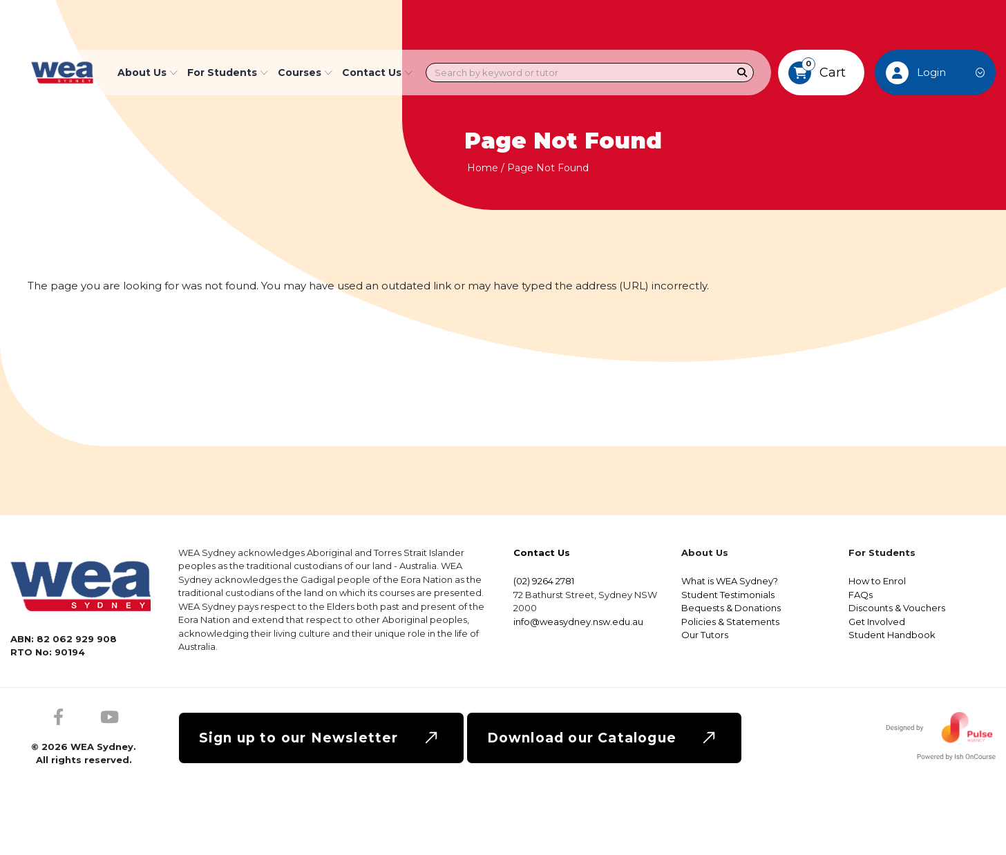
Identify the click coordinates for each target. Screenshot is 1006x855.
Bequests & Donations (731, 607)
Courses (305, 72)
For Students (227, 72)
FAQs (860, 594)
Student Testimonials (728, 594)
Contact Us (377, 72)
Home (482, 168)
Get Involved (876, 621)
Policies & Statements (730, 621)
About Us (147, 72)
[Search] (742, 73)
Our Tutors (704, 634)
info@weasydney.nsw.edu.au (578, 621)
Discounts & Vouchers (896, 607)
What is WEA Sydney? (729, 580)
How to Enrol (877, 580)
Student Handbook (892, 634)
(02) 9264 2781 (543, 580)
